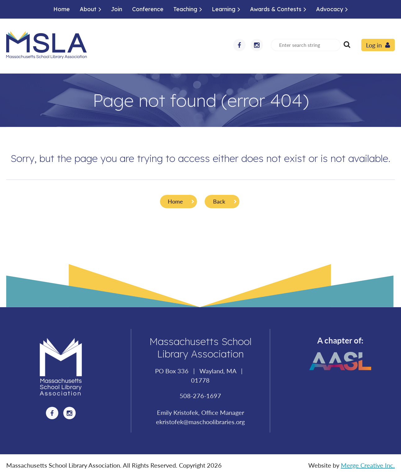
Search (346, 44)
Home (175, 201)
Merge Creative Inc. (368, 465)
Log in (374, 45)
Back (219, 201)
